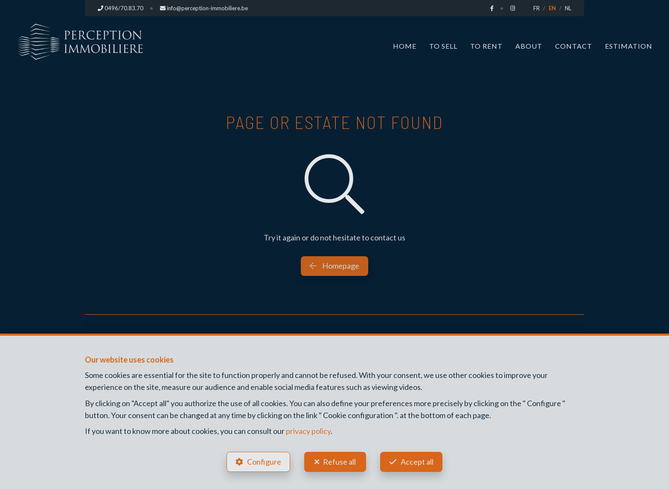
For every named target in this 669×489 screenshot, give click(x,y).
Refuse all (339, 461)
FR (536, 8)
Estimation (628, 46)
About (528, 46)
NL (568, 8)
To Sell (443, 46)
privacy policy (308, 431)
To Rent (486, 46)
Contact (573, 46)
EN (552, 8)
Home (404, 46)
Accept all (417, 461)
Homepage (334, 265)
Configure (264, 461)
